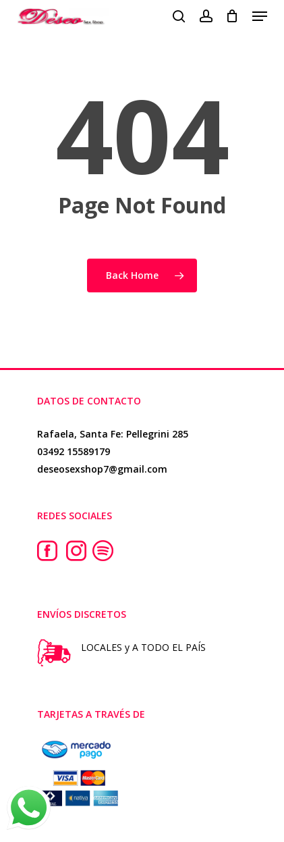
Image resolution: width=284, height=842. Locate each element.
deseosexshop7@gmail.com (102, 469)
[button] (259, 16)
